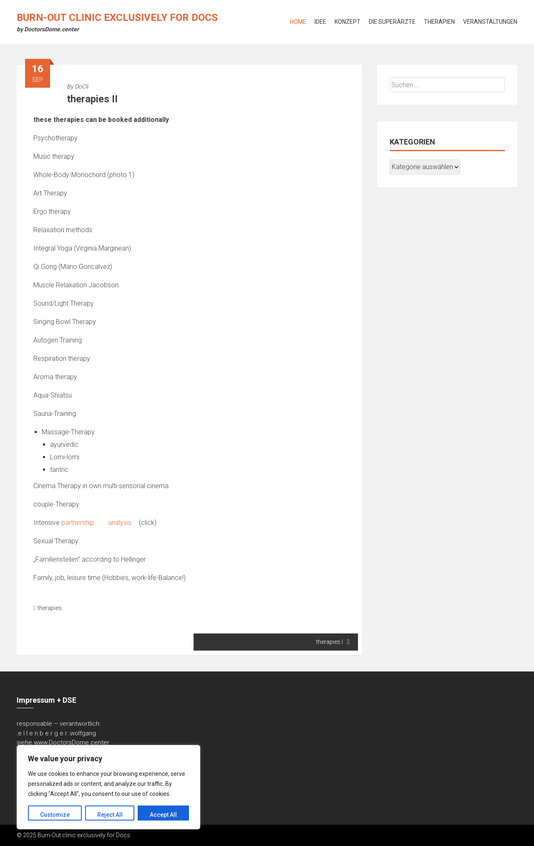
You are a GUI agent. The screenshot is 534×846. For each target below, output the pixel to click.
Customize (55, 814)
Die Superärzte (392, 21)
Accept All (163, 814)
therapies (50, 608)
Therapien (439, 21)
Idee (320, 21)
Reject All (110, 814)
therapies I (333, 641)
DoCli (81, 86)
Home (298, 21)
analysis (123, 523)
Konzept (347, 21)
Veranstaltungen (490, 21)
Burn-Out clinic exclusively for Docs (117, 17)
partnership (80, 523)
